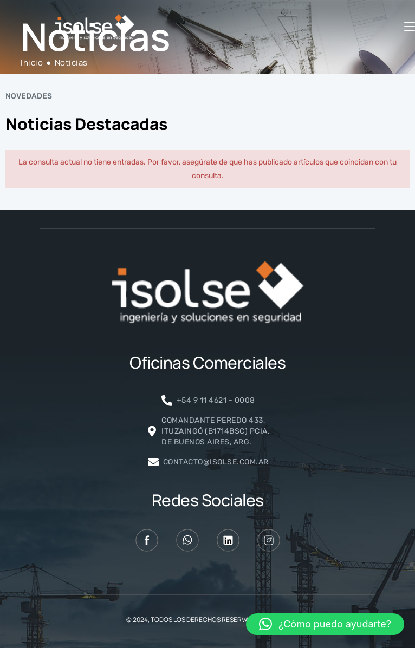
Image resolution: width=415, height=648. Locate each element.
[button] (325, 624)
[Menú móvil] (409, 27)
